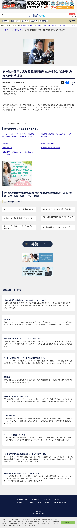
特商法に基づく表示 (43, 502)
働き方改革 (44, 21)
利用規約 (31, 502)
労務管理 (5, 21)
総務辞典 (18, 30)
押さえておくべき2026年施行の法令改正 (57, 209)
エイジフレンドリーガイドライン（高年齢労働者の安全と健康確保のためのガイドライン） (18, 136)
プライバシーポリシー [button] (28, 525)
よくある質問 (35, 499)
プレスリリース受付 (18, 502)
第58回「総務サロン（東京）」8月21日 (35, 25)
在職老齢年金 (7, 147)
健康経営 (34, 21)
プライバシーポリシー (59, 502)
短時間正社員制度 (47, 143)
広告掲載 (56, 499)
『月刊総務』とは (22, 499)
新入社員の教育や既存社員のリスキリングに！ (57, 218)
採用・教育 (15, 21)
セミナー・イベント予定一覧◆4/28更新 (18, 209)
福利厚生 (25, 21)
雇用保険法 (6, 143)
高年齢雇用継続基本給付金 (50, 147)
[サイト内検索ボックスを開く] (74, 21)
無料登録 (72, 14)
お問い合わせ (46, 499)
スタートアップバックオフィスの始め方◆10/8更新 (18, 227)
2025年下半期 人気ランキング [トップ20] (57, 227)
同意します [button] (68, 522)
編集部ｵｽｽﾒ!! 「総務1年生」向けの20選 (18, 218)
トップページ (6, 30)
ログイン (72, 16)
